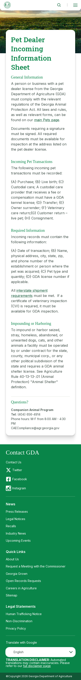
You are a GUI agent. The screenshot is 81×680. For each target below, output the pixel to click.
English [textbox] (19, 652)
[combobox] (40, 652)
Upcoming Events (18, 540)
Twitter (17, 470)
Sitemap (11, 595)
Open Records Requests (23, 581)
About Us (12, 559)
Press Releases (17, 511)
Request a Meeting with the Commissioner (35, 566)
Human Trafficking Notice (24, 614)
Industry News (16, 533)
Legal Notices (15, 519)
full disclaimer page (37, 666)
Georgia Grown (16, 573)
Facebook (19, 479)
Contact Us (13, 462)
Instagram (19, 488)
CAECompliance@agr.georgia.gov (35, 428)
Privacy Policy (16, 628)
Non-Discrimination (19, 621)
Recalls (11, 526)
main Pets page (46, 120)
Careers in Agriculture (21, 588)
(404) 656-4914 (28, 414)
